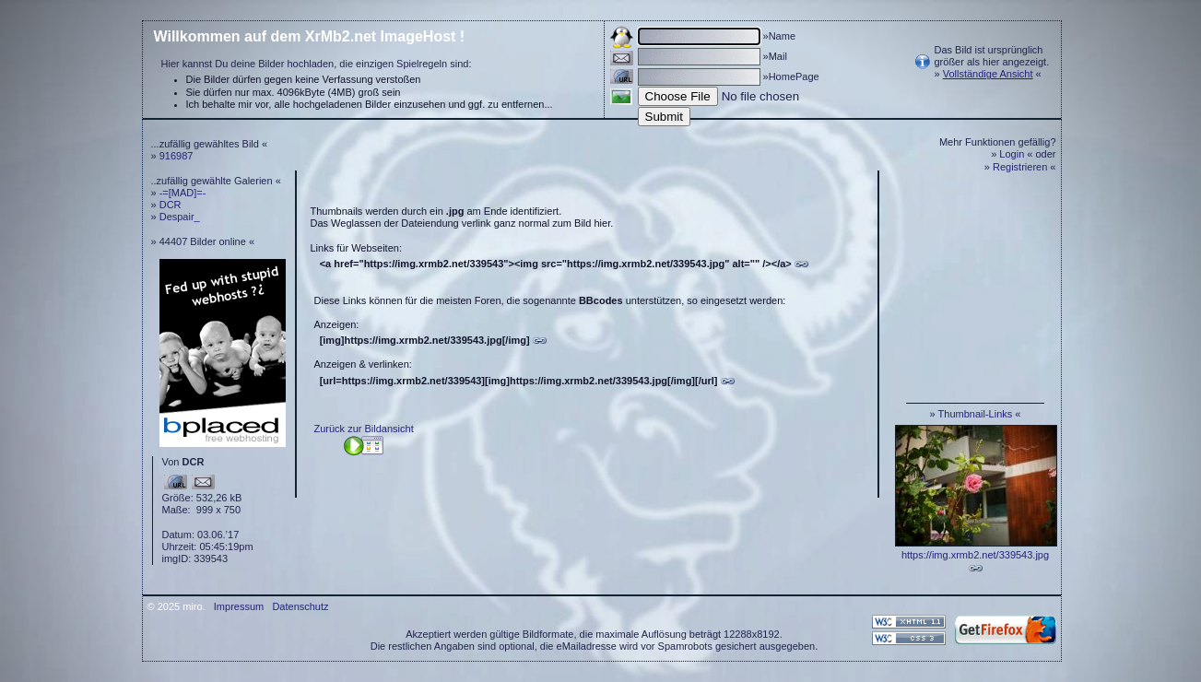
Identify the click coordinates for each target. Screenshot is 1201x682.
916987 (176, 155)
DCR (170, 204)
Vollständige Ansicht (988, 73)
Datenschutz (300, 606)
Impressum (239, 606)
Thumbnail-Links (975, 413)
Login (1011, 153)
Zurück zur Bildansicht (364, 428)
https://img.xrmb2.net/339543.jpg (975, 554)
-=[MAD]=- (182, 192)
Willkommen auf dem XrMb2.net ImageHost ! (309, 36)
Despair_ (179, 216)
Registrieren (1020, 166)
